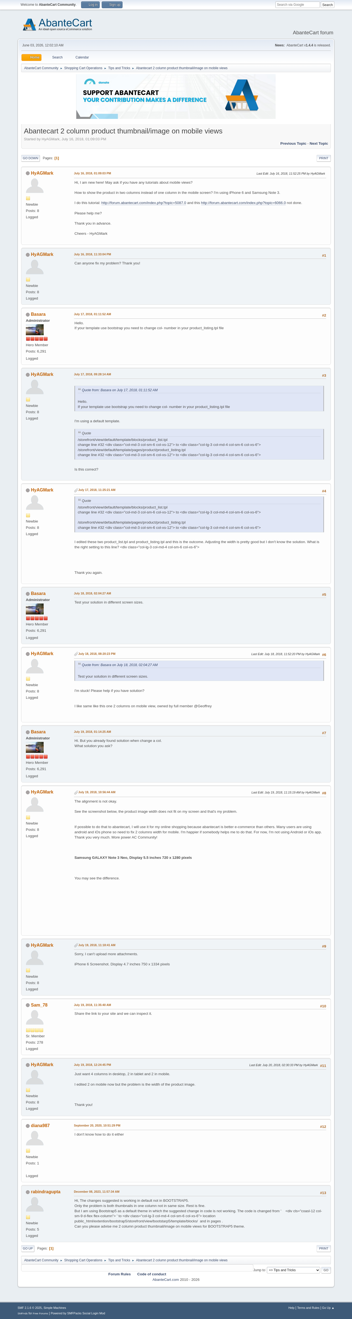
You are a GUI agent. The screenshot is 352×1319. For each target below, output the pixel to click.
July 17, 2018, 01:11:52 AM (92, 314)
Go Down (30, 158)
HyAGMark (42, 173)
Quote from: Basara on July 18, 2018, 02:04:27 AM (120, 665)
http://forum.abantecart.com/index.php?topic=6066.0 (243, 203)
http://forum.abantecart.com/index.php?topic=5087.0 (143, 203)
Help (291, 1307)
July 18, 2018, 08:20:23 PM (96, 653)
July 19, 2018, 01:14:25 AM (92, 731)
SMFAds (23, 1313)
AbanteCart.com (166, 1280)
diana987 (40, 1125)
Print (323, 158)
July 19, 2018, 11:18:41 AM (96, 945)
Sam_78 (39, 1005)
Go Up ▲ (328, 1307)
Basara (38, 314)
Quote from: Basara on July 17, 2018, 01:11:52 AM (120, 390)
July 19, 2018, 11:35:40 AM (92, 1005)
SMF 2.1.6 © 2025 (30, 1307)
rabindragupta (45, 1191)
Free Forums (40, 1313)
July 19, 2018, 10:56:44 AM (96, 792)
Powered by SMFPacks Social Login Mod (78, 1313)
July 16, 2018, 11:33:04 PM (92, 254)
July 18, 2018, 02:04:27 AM (92, 593)
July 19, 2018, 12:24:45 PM (92, 1064)
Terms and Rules (308, 1307)
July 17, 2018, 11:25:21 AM (96, 489)
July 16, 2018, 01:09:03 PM (92, 173)
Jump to (259, 1270)
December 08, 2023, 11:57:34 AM (97, 1191)
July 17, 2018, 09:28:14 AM (92, 374)
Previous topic (293, 143)
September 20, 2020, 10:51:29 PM (97, 1125)
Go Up (28, 1248)
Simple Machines (54, 1307)
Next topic (319, 143)
